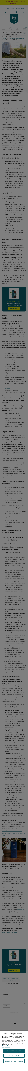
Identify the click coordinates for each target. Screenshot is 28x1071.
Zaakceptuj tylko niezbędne (14, 1061)
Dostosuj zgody (14, 1055)
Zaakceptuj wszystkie (14, 1051)
